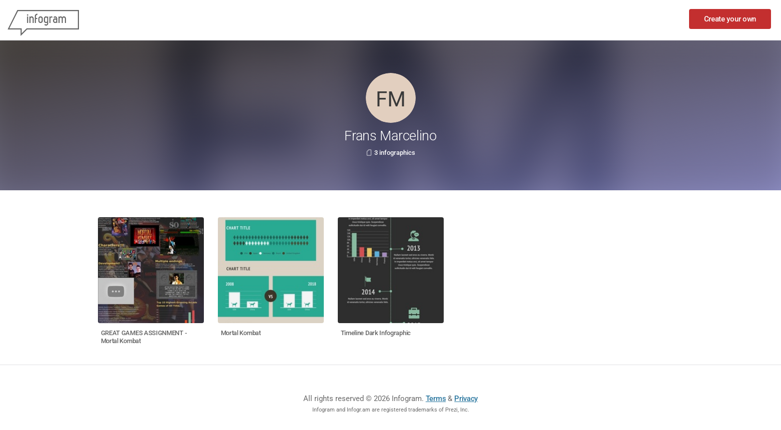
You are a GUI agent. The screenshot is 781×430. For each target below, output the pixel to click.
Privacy (466, 398)
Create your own (730, 18)
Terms (436, 398)
